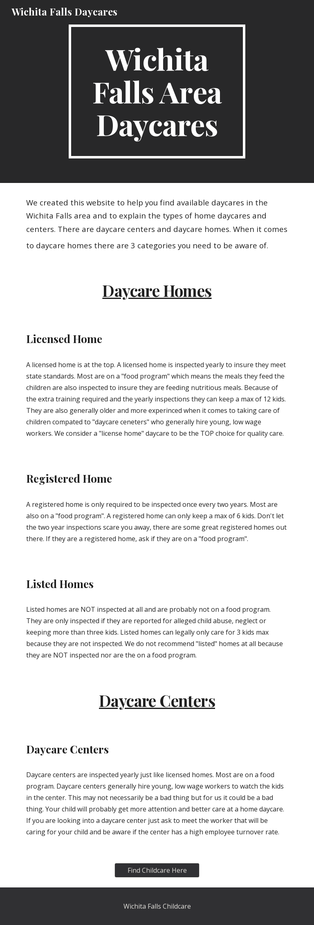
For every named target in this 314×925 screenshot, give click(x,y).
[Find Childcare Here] (157, 870)
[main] (157, 91)
